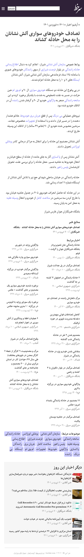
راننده (15, 100)
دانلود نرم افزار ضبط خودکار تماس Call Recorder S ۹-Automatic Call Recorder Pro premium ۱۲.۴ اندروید (43, 505)
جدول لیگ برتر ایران (20, 553)
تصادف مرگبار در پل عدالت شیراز (63, 266)
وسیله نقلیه (12, 197)
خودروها (25, 115)
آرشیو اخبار (72, 24)
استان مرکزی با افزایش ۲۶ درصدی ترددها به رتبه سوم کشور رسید (40, 531)
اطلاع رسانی (12, 64)
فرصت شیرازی (48, 69)
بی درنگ (57, 115)
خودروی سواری (37, 90)
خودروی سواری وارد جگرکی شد (23, 257)
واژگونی (51, 100)
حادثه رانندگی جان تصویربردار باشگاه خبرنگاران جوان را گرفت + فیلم (64, 249)
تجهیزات (30, 120)
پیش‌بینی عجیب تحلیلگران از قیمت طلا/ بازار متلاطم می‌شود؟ (41, 491)
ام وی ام (16, 90)
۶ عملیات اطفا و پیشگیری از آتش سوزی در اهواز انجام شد (22, 320)
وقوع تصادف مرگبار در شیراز (24, 339)
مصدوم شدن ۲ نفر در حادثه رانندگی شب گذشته (66, 337)
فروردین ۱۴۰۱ (50, 24)
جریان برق (35, 115)
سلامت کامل (43, 197)
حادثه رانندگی (72, 69)
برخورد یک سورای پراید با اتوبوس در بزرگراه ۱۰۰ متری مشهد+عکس (22, 304)
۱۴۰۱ (61, 24)
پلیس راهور (62, 167)
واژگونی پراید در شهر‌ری (26, 245)
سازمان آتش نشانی (55, 64)
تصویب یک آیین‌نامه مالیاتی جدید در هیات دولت (47, 519)
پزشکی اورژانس (30, 433)
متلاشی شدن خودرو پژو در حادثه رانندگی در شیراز (64, 354)
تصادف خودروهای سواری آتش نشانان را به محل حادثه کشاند (51, 227)
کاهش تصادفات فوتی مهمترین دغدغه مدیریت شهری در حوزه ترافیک (65, 319)
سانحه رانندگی (72, 100)
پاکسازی (56, 156)
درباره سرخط (40, 553)
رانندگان (27, 69)
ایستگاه (76, 79)
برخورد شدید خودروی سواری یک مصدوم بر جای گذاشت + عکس (22, 288)
